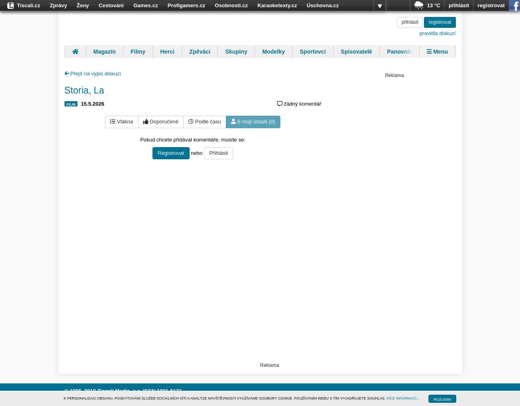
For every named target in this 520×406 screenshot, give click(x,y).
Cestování (111, 5)
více (379, 5)
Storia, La (84, 90)
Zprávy (58, 5)
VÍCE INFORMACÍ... (403, 398)
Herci (167, 51)
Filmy (138, 51)
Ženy (83, 5)
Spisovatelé (356, 51)
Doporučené (160, 122)
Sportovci (313, 51)
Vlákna (121, 122)
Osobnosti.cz (231, 5)
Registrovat (171, 153)
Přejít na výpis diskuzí (93, 74)
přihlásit (459, 5)
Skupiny (236, 51)
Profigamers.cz (186, 5)
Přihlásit (218, 153)
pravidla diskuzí (438, 33)
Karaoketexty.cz (277, 5)
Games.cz (146, 5)
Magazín (105, 51)
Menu (437, 51)
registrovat (491, 5)
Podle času (204, 122)
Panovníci (400, 51)
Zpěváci (199, 51)
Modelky (273, 51)
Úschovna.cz (322, 5)
